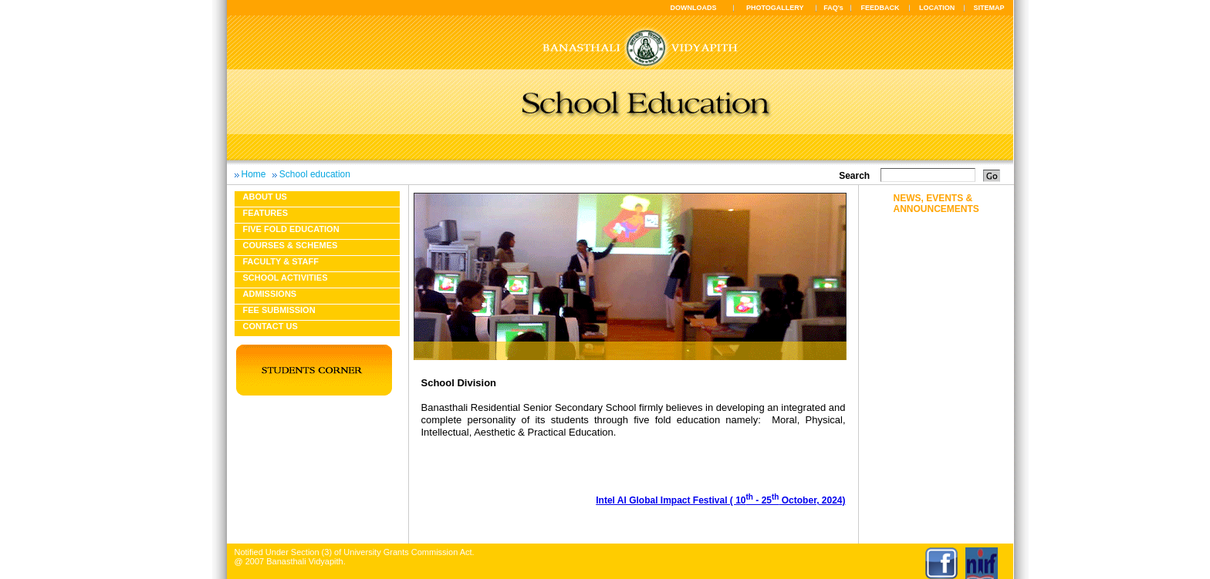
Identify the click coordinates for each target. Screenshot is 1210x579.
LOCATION (937, 8)
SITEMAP (988, 8)
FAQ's (833, 8)
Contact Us (270, 326)
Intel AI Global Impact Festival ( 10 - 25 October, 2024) (720, 500)
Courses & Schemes (290, 245)
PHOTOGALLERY (775, 8)
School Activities (285, 277)
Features (265, 212)
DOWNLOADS (694, 8)
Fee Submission (279, 310)
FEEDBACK (880, 8)
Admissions (270, 293)
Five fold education (291, 229)
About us (265, 196)
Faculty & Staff (281, 261)
